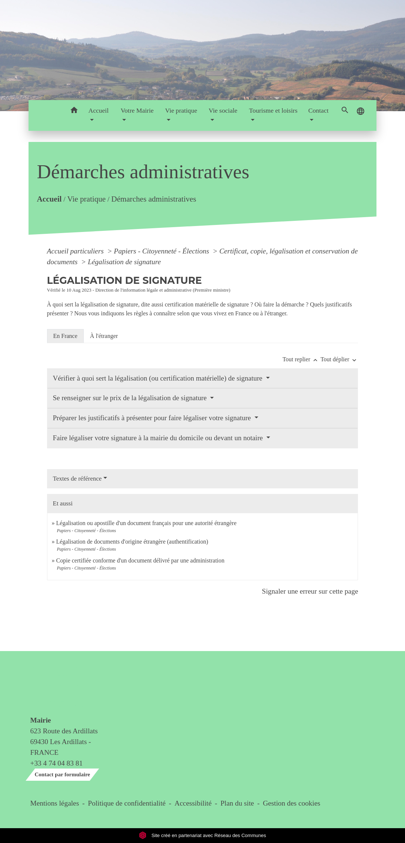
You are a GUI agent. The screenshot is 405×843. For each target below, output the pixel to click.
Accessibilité (193, 803)
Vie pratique (86, 198)
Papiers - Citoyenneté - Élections (162, 251)
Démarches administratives (153, 198)
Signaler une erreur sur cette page (310, 591)
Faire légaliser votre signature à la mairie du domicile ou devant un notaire (159, 438)
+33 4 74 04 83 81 (56, 763)
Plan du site (237, 803)
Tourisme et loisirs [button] (273, 110)
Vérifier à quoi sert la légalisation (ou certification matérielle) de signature (158, 378)
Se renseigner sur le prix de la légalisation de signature (131, 398)
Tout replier (301, 359)
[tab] (65, 336)
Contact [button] (318, 110)
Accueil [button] (98, 110)
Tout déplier (339, 359)
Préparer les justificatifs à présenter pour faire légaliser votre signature (153, 418)
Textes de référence (77, 478)
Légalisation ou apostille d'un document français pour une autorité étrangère (146, 523)
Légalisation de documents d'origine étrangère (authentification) (132, 541)
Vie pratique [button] (181, 110)
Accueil (49, 198)
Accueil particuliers (76, 251)
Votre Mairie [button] (137, 110)
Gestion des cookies (291, 803)
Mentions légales (54, 803)
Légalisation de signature (124, 262)
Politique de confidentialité (127, 803)
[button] (74, 111)
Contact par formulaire (62, 774)
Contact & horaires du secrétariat (59, 687)
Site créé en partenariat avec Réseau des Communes (202, 835)
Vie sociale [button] (223, 110)
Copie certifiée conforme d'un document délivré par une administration (140, 560)
